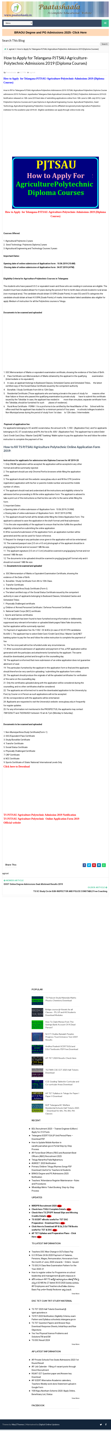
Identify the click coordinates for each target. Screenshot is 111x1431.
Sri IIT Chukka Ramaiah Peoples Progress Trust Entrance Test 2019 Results (61, 1038)
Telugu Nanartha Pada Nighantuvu (47, 1161)
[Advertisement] (55, 133)
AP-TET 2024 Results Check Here (60, 1059)
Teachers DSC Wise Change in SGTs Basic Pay (52, 1253)
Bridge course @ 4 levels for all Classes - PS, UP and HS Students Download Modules (60, 1014)
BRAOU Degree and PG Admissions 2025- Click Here (55, 32)
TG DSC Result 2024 (41, 1342)
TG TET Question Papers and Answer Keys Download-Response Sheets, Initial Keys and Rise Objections (54, 1328)
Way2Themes (18, 1426)
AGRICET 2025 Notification (44, 1165)
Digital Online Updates (49, 1426)
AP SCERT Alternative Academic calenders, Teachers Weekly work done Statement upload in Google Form (54, 1385)
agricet (12, 49)
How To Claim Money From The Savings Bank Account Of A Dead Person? (60, 1026)
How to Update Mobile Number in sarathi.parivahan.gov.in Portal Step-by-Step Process (52, 1147)
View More (75, 1295)
